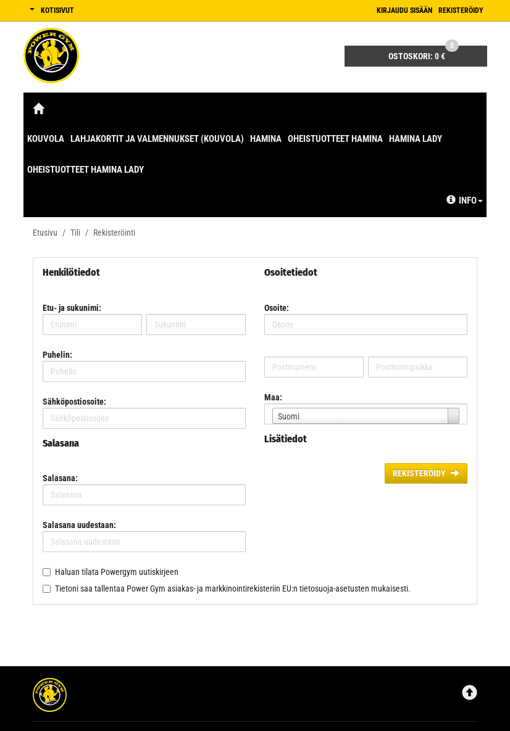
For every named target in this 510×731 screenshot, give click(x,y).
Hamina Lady (415, 138)
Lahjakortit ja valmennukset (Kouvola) (157, 138)
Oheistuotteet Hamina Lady (85, 169)
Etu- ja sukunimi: (72, 308)
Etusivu (45, 232)
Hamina (266, 138)
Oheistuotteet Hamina (335, 138)
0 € (423, 53)
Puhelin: (57, 355)
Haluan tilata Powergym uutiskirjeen (116, 572)
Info (464, 200)
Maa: (273, 397)
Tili (75, 232)
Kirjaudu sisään (404, 10)
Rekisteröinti (114, 232)
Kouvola (45, 138)
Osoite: (276, 308)
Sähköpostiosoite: (74, 402)
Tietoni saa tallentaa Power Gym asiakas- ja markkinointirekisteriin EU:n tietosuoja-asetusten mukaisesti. (233, 588)
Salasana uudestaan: (79, 525)
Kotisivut (57, 10)
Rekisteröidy (460, 10)
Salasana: (60, 478)
